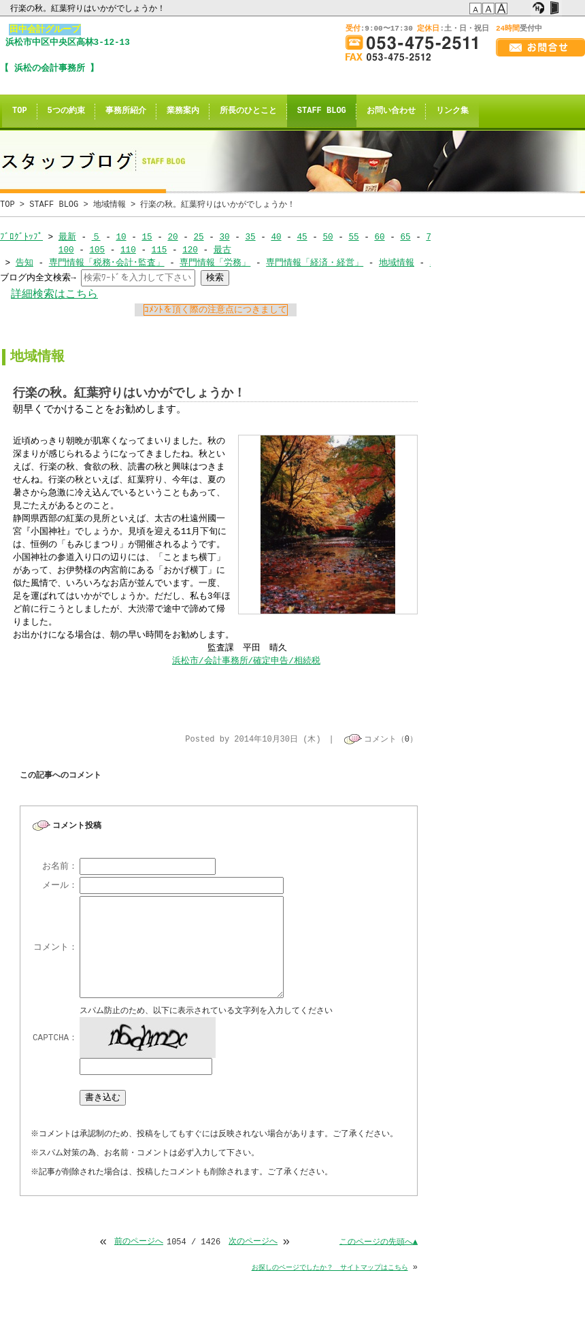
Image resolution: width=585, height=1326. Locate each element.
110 (128, 250)
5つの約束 (66, 111)
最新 (67, 237)
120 (190, 250)
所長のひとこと (248, 111)
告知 (24, 262)
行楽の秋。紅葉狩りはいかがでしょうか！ (88, 8)
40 (276, 237)
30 (224, 237)
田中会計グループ (45, 29)
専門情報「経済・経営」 (314, 262)
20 (172, 237)
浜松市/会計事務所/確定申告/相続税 (246, 660)
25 (198, 237)
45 (302, 237)
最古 (222, 250)
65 (405, 237)
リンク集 (452, 111)
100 (66, 250)
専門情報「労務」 (215, 262)
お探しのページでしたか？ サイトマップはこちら (330, 1269)
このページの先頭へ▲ (378, 1243)
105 (97, 250)
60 (379, 237)
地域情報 (109, 204)
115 (159, 250)
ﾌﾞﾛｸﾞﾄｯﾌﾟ (21, 237)
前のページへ (138, 1243)
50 (327, 237)
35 (250, 237)
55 (353, 237)
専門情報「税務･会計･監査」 (107, 262)
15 (146, 237)
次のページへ (253, 1243)
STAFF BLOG (321, 111)
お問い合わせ (391, 111)
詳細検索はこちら (54, 294)
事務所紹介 (125, 111)
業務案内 (183, 111)
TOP (19, 111)
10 (121, 237)
